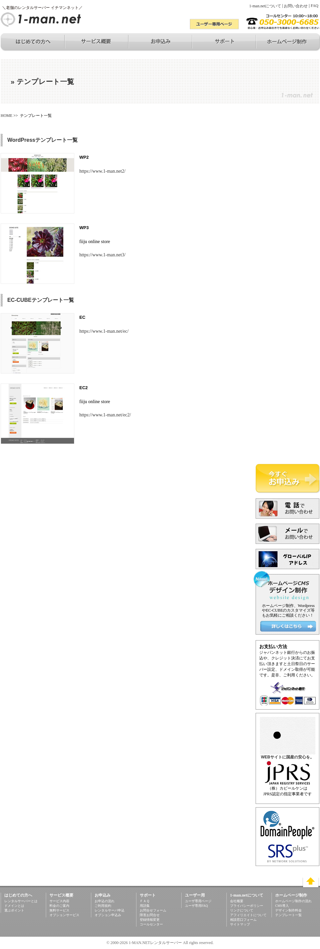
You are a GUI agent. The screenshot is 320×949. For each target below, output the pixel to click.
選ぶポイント (14, 910)
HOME (6, 115)
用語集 (145, 905)
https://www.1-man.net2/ (102, 171)
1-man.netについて (265, 6)
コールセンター (151, 924)
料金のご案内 (59, 905)
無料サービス (59, 910)
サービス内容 (59, 901)
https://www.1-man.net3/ (102, 254)
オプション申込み (108, 915)
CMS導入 (282, 905)
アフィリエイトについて (248, 915)
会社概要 (236, 901)
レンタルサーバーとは (21, 901)
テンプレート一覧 (288, 915)
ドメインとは (14, 905)
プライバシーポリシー (246, 905)
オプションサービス (64, 915)
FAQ (314, 5)
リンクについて (241, 910)
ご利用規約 (103, 905)
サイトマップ (240, 924)
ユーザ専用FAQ (196, 905)
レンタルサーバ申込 (109, 910)
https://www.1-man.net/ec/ (103, 331)
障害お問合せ (150, 915)
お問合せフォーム (153, 910)
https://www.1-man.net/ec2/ (105, 414)
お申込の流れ (105, 901)
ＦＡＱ (144, 901)
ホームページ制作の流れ (293, 901)
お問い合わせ (296, 6)
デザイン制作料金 (288, 910)
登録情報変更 (150, 919)
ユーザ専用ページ (198, 901)
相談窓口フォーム (243, 919)
